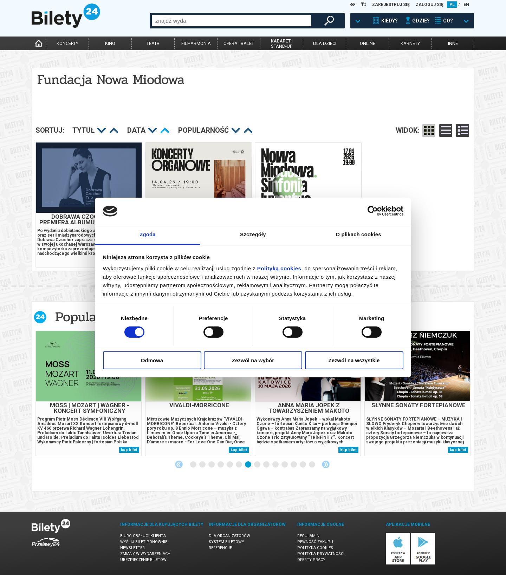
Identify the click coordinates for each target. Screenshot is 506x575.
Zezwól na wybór (253, 360)
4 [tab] (221, 464)
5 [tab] (230, 464)
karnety (410, 43)
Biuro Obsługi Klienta (143, 536)
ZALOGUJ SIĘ (429, 4)
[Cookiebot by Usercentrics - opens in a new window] (372, 211)
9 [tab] (266, 464)
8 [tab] (257, 464)
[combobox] (231, 20)
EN (466, 4)
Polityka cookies (315, 548)
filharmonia (196, 43)
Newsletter (132, 548)
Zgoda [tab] (148, 234)
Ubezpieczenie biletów (143, 559)
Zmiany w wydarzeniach (145, 553)
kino (110, 43)
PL (452, 4)
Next (326, 464)
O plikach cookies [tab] (358, 234)
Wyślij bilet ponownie (143, 542)
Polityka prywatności (320, 553)
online (367, 43)
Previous (179, 464)
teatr (153, 43)
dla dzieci (324, 43)
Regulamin (308, 536)
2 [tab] (202, 464)
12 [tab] (294, 464)
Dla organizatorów (229, 536)
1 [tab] (193, 464)
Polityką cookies (279, 268)
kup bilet (129, 450)
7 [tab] (248, 464)
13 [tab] (303, 464)
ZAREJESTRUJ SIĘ (391, 4)
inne (453, 43)
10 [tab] (275, 464)
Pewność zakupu (315, 542)
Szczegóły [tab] (253, 234)
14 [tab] (312, 464)
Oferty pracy (311, 559)
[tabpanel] (88, 393)
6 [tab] (239, 464)
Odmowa (152, 360)
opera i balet (238, 43)
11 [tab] (284, 464)
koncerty (67, 43)
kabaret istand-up (282, 43)
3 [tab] (211, 464)
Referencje (220, 548)
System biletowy (226, 542)
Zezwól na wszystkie (354, 360)
